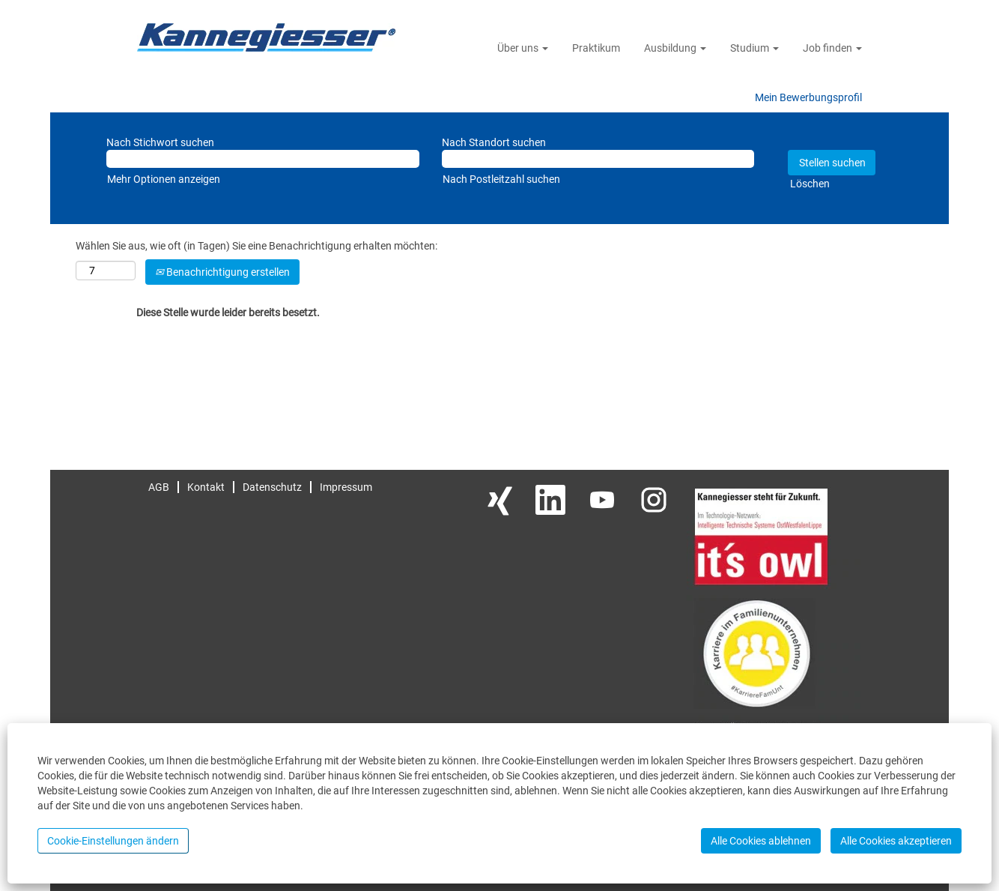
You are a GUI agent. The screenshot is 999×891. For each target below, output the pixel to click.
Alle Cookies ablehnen (761, 841)
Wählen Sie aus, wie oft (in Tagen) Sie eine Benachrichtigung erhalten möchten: (256, 246)
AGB (158, 487)
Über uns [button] (522, 48)
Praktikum (596, 48)
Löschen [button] (810, 184)
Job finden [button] (832, 48)
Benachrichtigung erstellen (222, 272)
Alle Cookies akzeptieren (896, 841)
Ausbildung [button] (675, 48)
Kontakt (206, 487)
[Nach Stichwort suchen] (262, 159)
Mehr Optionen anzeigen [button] (163, 179)
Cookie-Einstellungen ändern (113, 841)
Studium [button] (754, 48)
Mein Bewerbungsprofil (808, 97)
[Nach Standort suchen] (598, 159)
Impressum (346, 487)
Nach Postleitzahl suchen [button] (501, 179)
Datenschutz (272, 487)
